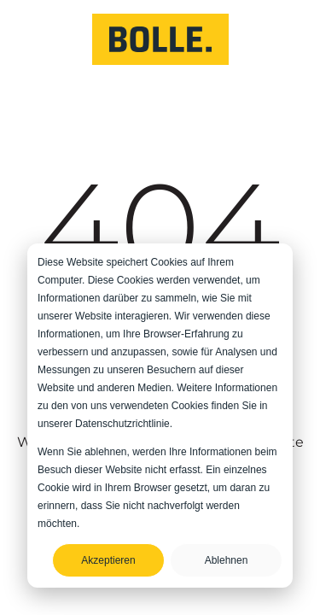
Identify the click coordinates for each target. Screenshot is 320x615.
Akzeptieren (108, 560)
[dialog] (160, 415)
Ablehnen (226, 560)
